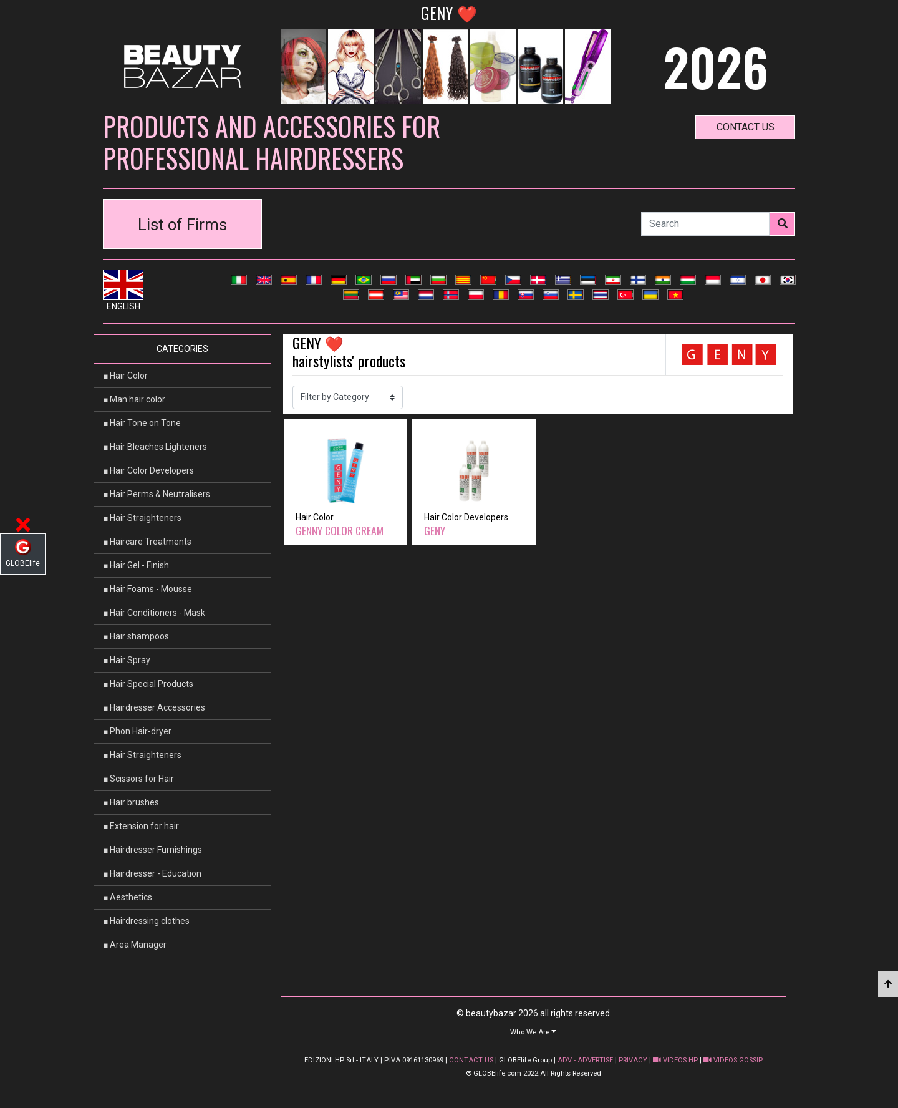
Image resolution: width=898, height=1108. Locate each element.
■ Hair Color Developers (148, 470)
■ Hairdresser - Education (152, 873)
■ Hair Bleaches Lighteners (155, 447)
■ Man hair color (134, 399)
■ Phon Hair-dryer (137, 731)
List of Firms (182, 224)
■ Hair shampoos (136, 636)
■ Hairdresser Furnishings (152, 850)
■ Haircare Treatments (147, 542)
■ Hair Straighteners (142, 518)
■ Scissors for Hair (138, 779)
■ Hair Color (125, 376)
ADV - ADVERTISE (585, 1060)
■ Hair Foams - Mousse (147, 589)
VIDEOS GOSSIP (733, 1060)
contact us (746, 127)
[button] (533, 1031)
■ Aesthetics (127, 897)
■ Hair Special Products (148, 684)
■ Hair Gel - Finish (136, 565)
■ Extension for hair (141, 826)
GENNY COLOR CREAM (340, 530)
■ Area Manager (135, 945)
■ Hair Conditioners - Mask (154, 613)
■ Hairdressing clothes (146, 921)
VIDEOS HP (675, 1060)
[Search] (705, 224)
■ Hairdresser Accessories (154, 707)
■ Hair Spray (126, 660)
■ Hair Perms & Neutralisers (156, 494)
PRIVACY (633, 1060)
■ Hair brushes (131, 802)
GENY (434, 530)
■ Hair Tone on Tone (142, 423)
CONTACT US (471, 1060)
